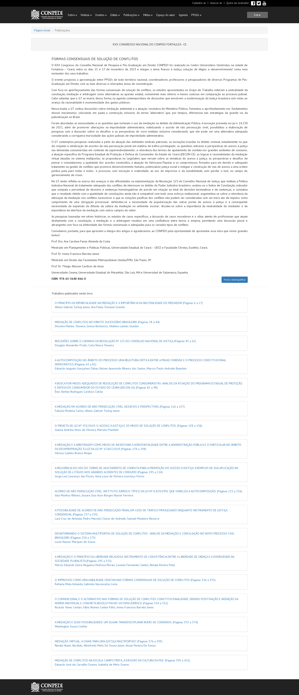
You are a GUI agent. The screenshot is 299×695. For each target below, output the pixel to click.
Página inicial (42, 30)
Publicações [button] (132, 15)
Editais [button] (115, 15)
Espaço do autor (165, 15)
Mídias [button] (148, 15)
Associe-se (216, 3)
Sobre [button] (72, 15)
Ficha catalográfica (234, 279)
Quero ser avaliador (237, 3)
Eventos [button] (101, 15)
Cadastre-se (199, 3)
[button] (257, 15)
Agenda (183, 15)
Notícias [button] (86, 15)
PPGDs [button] (196, 15)
